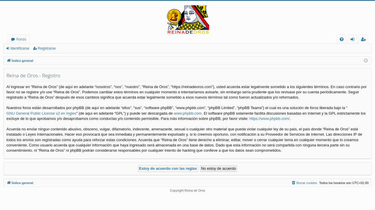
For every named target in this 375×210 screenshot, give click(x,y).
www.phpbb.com (188, 113)
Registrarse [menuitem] (364, 40)
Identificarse (19, 48)
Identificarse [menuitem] (354, 40)
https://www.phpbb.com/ (269, 118)
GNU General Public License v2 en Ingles (41, 113)
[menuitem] (341, 39)
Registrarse (47, 48)
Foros (21, 39)
